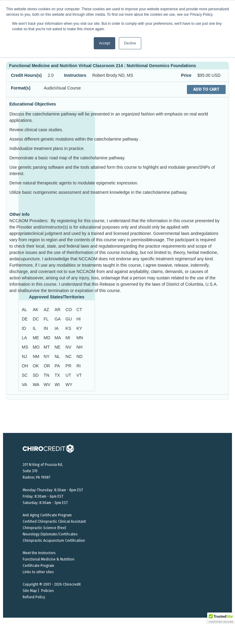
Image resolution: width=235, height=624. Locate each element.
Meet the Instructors (39, 553)
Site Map (30, 591)
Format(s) (21, 88)
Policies (47, 591)
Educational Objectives (32, 104)
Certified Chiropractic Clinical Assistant (54, 521)
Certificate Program (38, 566)
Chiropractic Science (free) (44, 528)
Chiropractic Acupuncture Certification (54, 540)
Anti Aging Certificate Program (47, 515)
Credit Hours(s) (26, 75)
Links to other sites (38, 572)
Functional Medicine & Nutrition (48, 559)
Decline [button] (130, 43)
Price (186, 75)
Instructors (75, 75)
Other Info (19, 214)
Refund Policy (34, 597)
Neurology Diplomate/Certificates (50, 534)
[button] (221, 618)
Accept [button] (104, 43)
